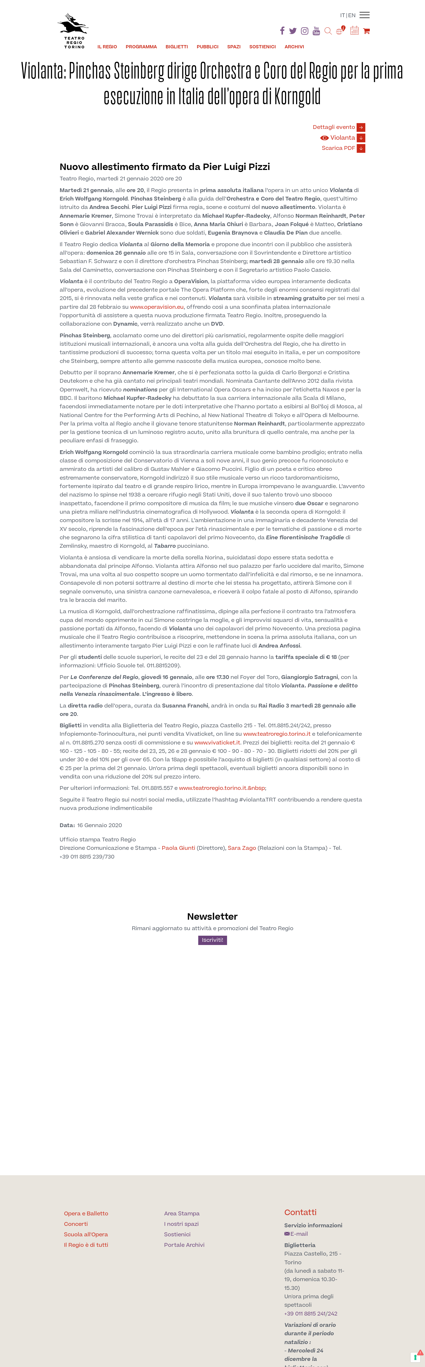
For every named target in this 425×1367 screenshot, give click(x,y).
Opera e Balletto (86, 1214)
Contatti (300, 1212)
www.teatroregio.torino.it (277, 734)
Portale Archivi (184, 1245)
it (342, 15)
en (352, 15)
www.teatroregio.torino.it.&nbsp (222, 788)
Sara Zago (242, 848)
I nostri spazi (181, 1224)
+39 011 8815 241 (304, 1314)
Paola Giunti (178, 848)
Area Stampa (182, 1214)
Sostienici (262, 47)
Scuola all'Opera (86, 1235)
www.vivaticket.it (217, 743)
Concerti (76, 1224)
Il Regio (107, 47)
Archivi (294, 47)
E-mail (296, 1234)
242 (332, 1314)
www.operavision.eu (157, 307)
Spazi (234, 47)
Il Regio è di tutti (86, 1245)
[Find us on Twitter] (293, 32)
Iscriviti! (212, 940)
